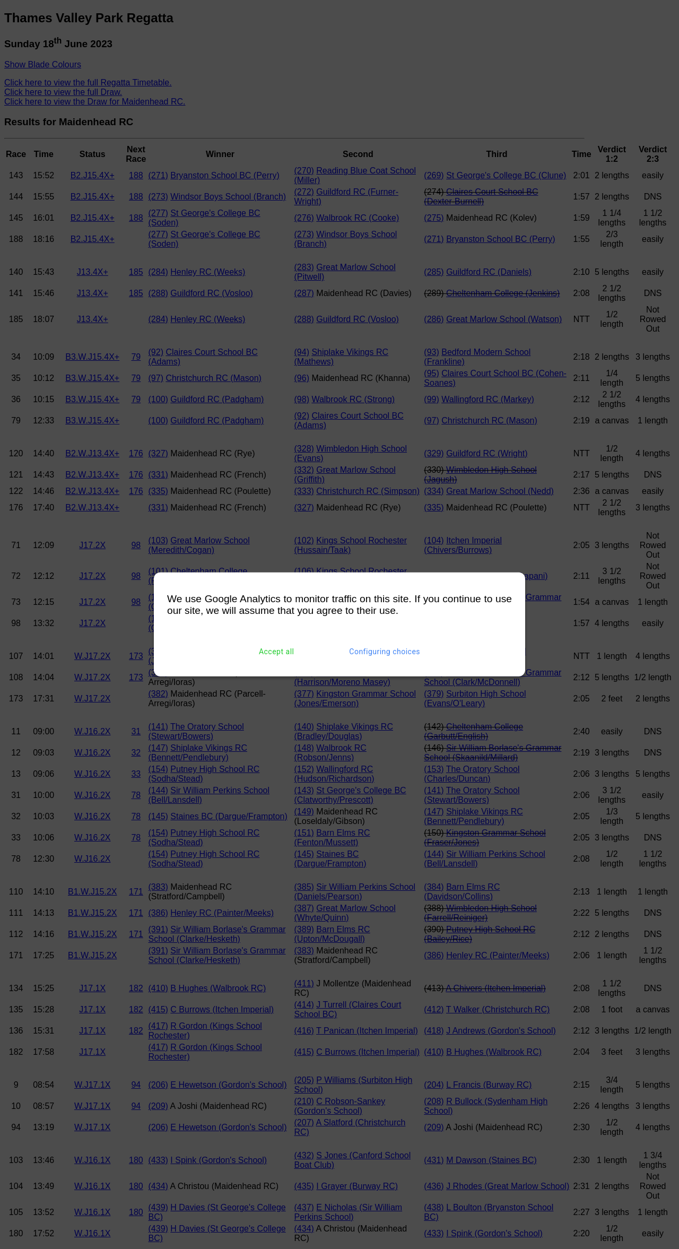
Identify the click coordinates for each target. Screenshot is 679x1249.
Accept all (277, 652)
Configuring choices (384, 652)
